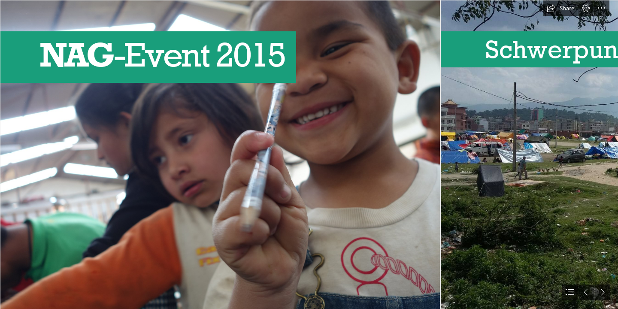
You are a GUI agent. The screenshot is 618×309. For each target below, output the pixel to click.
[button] (560, 8)
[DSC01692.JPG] (219, 154)
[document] (309, 154)
